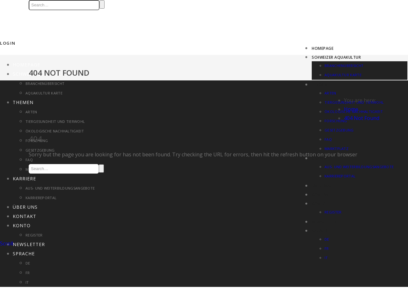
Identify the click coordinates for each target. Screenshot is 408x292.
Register (332, 212)
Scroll (6, 243)
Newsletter (324, 222)
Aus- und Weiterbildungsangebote (60, 188)
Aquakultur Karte (342, 74)
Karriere (24, 179)
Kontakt (321, 195)
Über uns (321, 186)
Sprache (320, 231)
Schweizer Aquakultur (336, 57)
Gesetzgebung (40, 150)
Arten (330, 93)
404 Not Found (361, 118)
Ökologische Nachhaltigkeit (55, 131)
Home (351, 109)
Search (102, 4)
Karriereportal (41, 197)
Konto (319, 203)
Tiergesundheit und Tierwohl (55, 121)
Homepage (322, 48)
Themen (320, 84)
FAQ (29, 159)
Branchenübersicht (343, 65)
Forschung (37, 140)
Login (8, 43)
